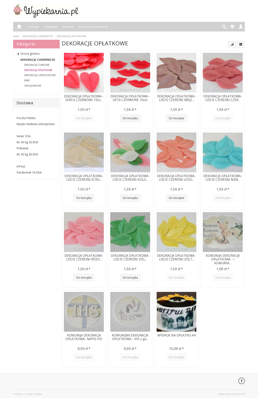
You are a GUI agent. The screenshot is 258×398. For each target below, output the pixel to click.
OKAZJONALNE (32, 85)
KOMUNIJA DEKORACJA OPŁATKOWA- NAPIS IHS (84, 337)
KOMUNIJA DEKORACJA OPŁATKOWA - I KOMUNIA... (223, 259)
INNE (27, 80)
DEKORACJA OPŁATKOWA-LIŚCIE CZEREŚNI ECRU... (83, 178)
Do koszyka (130, 118)
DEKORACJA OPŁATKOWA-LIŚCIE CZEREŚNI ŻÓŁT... (176, 257)
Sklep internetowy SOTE (231, 393)
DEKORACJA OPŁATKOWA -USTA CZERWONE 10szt (130, 98)
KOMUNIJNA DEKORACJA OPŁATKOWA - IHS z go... (130, 337)
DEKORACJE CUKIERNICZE (37, 60)
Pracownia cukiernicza (93, 27)
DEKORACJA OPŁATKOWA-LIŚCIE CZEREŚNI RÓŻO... (83, 257)
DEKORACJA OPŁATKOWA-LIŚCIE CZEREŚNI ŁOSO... (176, 178)
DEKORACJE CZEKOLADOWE (40, 75)
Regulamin (51, 27)
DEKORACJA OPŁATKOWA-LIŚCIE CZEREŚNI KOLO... (130, 178)
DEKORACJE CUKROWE (36, 65)
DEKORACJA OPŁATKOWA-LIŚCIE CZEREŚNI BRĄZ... (176, 98)
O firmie (33, 27)
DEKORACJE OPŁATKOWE (38, 70)
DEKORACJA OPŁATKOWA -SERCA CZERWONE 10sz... (84, 98)
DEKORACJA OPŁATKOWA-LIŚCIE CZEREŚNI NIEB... (222, 178)
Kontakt (67, 27)
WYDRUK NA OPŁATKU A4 (176, 335)
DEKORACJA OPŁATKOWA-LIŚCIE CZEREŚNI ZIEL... (130, 257)
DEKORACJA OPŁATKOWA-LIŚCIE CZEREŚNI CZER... (222, 98)
